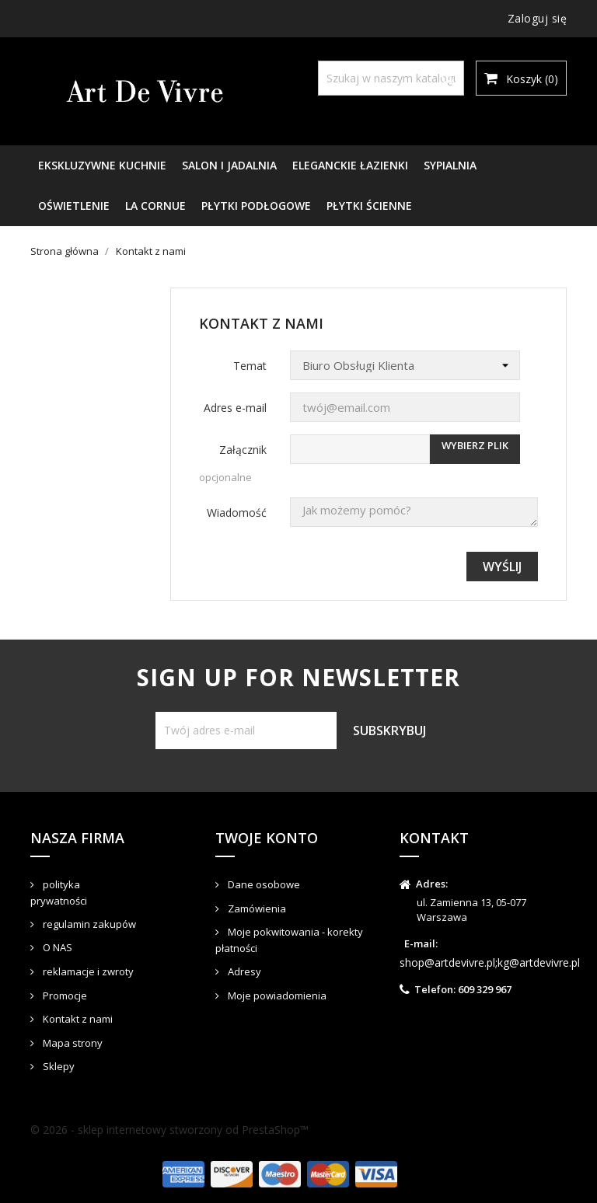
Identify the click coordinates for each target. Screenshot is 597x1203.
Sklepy (57, 1066)
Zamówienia (255, 908)
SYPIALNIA (450, 165)
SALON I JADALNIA (229, 165)
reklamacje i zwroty (87, 971)
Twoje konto (266, 837)
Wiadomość (237, 512)
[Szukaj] (391, 78)
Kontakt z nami (76, 1019)
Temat (250, 365)
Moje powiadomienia (275, 996)
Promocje (63, 996)
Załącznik (243, 449)
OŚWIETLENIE (74, 205)
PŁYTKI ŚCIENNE (369, 205)
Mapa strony (71, 1043)
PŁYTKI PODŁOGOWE (256, 205)
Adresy (243, 971)
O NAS (56, 947)
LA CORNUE (155, 205)
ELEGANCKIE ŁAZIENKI (350, 165)
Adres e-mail (235, 407)
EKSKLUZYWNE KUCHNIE (102, 165)
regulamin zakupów (88, 924)
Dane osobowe (262, 884)
